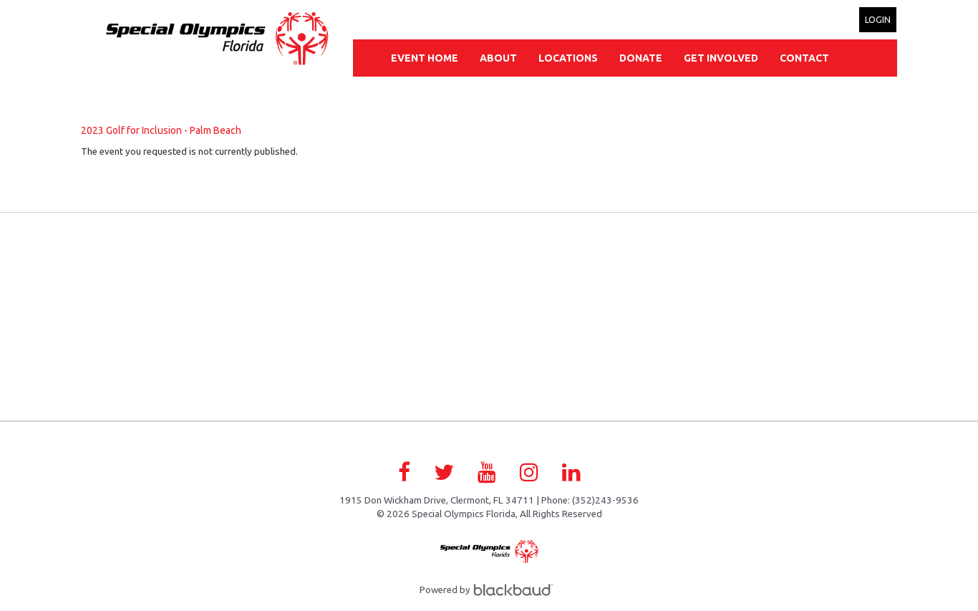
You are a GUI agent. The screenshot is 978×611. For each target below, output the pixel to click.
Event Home (424, 58)
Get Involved (721, 58)
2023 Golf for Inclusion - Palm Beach (161, 130)
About (498, 58)
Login (878, 19)
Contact (804, 58)
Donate (640, 58)
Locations (568, 58)
